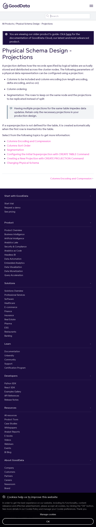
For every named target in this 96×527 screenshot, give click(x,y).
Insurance (9, 315)
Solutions (9, 283)
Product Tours (11, 419)
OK (48, 521)
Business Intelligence (14, 234)
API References (11, 395)
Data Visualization (13, 267)
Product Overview (13, 230)
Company (9, 468)
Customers (9, 472)
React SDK (9, 387)
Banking (8, 336)
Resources (10, 407)
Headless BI (10, 254)
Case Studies (10, 423)
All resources (10, 415)
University (9, 355)
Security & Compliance (15, 246)
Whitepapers (10, 427)
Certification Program (15, 368)
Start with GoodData (16, 195)
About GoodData (14, 460)
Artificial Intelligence (14, 238)
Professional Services (14, 295)
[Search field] (67, 16)
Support (8, 363)
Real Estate (10, 319)
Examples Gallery (12, 391)
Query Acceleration (13, 275)
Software (9, 299)
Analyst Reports (12, 431)
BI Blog (7, 452)
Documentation (12, 351)
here (68, 34)
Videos (7, 440)
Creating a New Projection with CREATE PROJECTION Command (45, 158)
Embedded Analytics (14, 263)
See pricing (9, 211)
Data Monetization (13, 271)
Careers (8, 480)
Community (10, 359)
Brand (7, 488)
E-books (8, 436)
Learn (7, 343)
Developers (10, 375)
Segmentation (15, 149)
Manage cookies (48, 514)
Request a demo (12, 207)
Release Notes (11, 399)
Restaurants (10, 331)
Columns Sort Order (18, 145)
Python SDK (10, 383)
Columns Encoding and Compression (29, 141)
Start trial (9, 203)
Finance (8, 311)
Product (9, 222)
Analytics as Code (13, 250)
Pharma (8, 323)
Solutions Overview (13, 291)
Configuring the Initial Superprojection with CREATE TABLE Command (48, 154)
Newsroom (9, 484)
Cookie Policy (31, 509)
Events (7, 448)
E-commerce (10, 307)
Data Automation (12, 259)
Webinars (8, 444)
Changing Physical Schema (23, 162)
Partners (8, 476)
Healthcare (9, 303)
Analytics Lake (11, 242)
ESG (6, 327)
